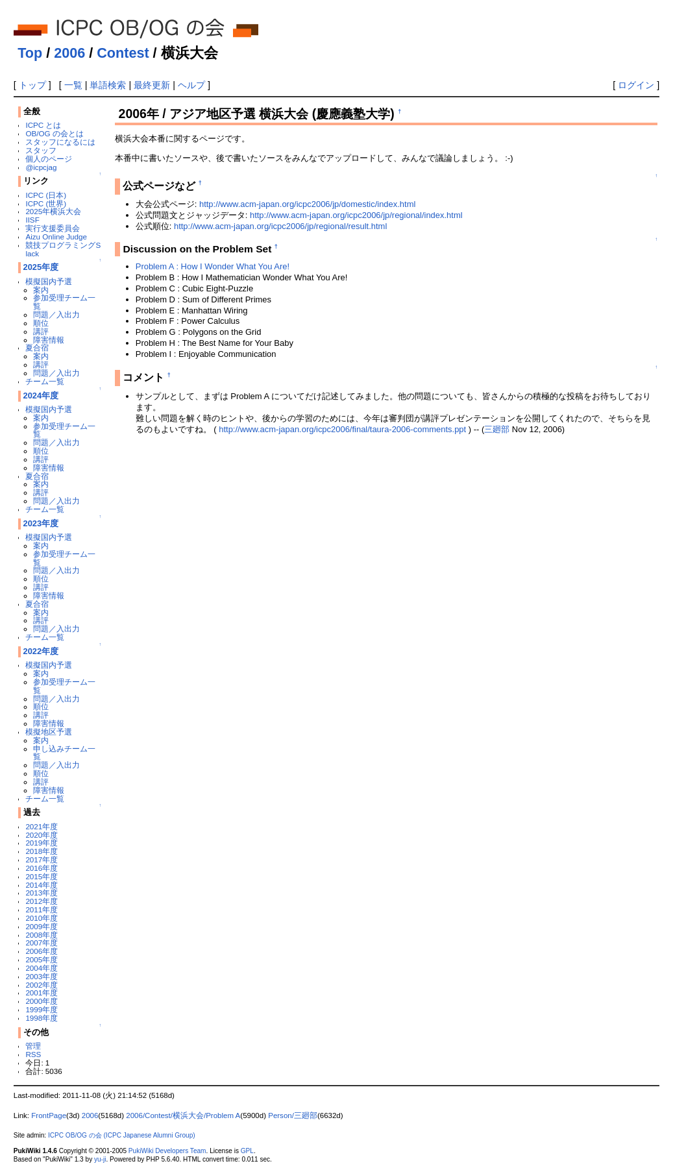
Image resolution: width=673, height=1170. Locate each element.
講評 (41, 331)
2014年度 (41, 885)
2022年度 (41, 651)
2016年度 (41, 868)
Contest (123, 53)
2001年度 (41, 992)
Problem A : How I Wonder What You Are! (212, 266)
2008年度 (41, 935)
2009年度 (41, 926)
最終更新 (152, 85)
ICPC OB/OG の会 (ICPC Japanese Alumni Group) (121, 1135)
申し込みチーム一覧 (64, 752)
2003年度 (41, 976)
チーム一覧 (44, 381)
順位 (41, 323)
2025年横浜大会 (53, 211)
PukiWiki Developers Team (167, 1150)
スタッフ (40, 150)
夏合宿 (37, 347)
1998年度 (41, 1018)
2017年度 (41, 859)
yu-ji (100, 1159)
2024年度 (41, 395)
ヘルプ (191, 85)
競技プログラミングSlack (63, 249)
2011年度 (41, 909)
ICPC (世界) (45, 203)
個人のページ (48, 158)
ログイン (636, 85)
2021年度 (41, 826)
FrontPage (48, 1115)
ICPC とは (43, 125)
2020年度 (41, 835)
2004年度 (41, 968)
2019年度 (41, 842)
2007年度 (41, 942)
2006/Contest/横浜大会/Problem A (183, 1115)
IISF (32, 219)
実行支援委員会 (52, 228)
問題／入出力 (56, 314)
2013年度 (41, 892)
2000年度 (41, 1001)
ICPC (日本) (45, 195)
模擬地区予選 (48, 731)
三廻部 (496, 429)
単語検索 (108, 85)
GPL (247, 1150)
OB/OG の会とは (54, 133)
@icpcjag (40, 167)
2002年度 (41, 985)
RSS (33, 1054)
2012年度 (41, 901)
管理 (33, 1046)
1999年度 (41, 1009)
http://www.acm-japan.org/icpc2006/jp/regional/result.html (280, 226)
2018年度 (41, 851)
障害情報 (48, 339)
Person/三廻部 (292, 1115)
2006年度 (41, 951)
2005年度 (41, 959)
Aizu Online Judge (56, 236)
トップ (32, 85)
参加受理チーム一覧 (64, 301)
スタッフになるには (60, 142)
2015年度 (41, 876)
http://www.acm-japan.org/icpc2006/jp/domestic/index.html (307, 204)
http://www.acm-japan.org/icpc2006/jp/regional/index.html (356, 215)
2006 (69, 53)
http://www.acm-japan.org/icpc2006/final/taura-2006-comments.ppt (342, 429)
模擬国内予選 (48, 281)
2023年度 (41, 523)
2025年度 (41, 267)
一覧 (73, 85)
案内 (41, 290)
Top (30, 53)
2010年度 (41, 918)
